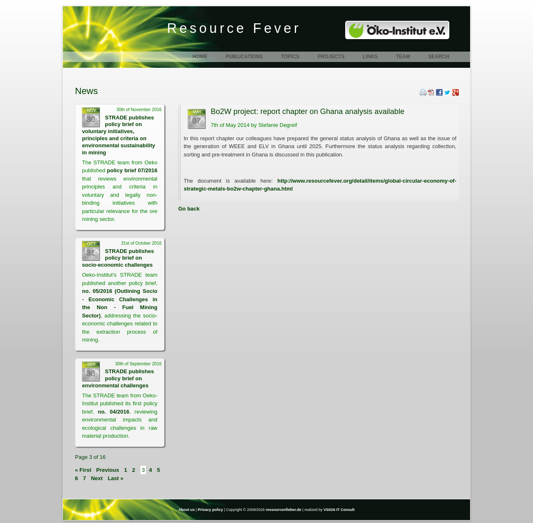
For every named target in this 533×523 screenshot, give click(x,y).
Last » (116, 478)
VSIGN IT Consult (339, 510)
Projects (331, 56)
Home (199, 56)
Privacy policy (210, 510)
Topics (290, 56)
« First (83, 470)
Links (370, 56)
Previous (107, 470)
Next (96, 478)
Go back (188, 209)
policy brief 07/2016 (132, 170)
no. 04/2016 (114, 412)
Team (403, 56)
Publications (244, 56)
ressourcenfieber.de (283, 510)
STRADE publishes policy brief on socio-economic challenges (118, 258)
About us (187, 510)
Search (438, 56)
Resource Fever (234, 28)
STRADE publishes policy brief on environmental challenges (118, 378)
